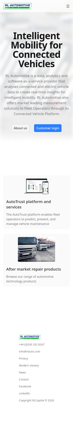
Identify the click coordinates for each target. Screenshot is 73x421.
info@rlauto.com (29, 351)
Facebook (25, 386)
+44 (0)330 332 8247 (31, 344)
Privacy (23, 358)
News (22, 372)
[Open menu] (68, 6)
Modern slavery (29, 365)
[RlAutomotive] (17, 6)
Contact (24, 379)
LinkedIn (24, 393)
